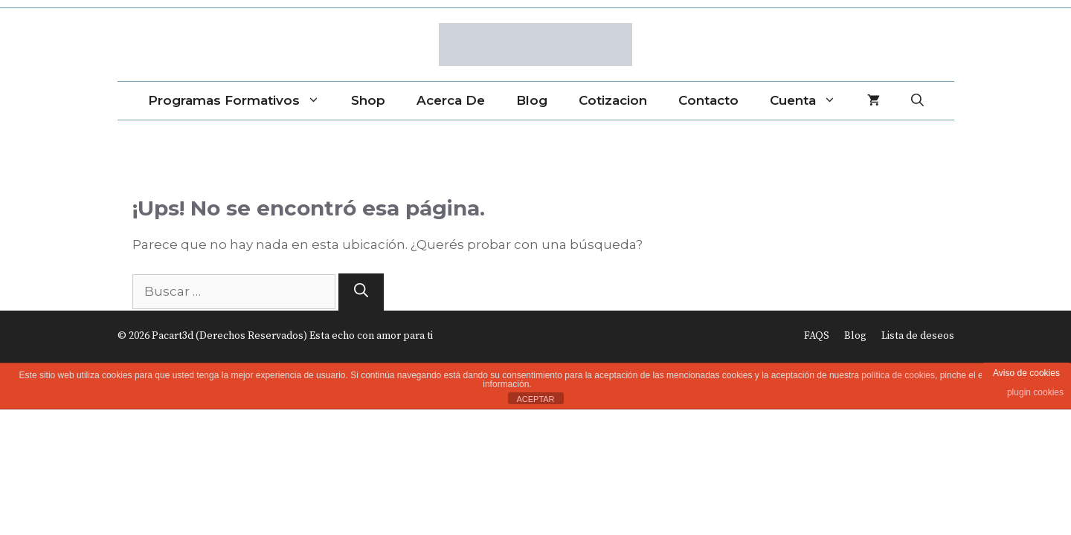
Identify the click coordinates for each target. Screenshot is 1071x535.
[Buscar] (361, 292)
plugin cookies (1035, 392)
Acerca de (450, 100)
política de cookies (898, 375)
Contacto (708, 100)
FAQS (816, 336)
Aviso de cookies (1026, 373)
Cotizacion (613, 100)
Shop (368, 100)
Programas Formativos (241, 101)
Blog (531, 100)
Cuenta (811, 101)
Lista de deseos (917, 336)
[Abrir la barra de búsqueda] (917, 101)
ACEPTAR (535, 399)
